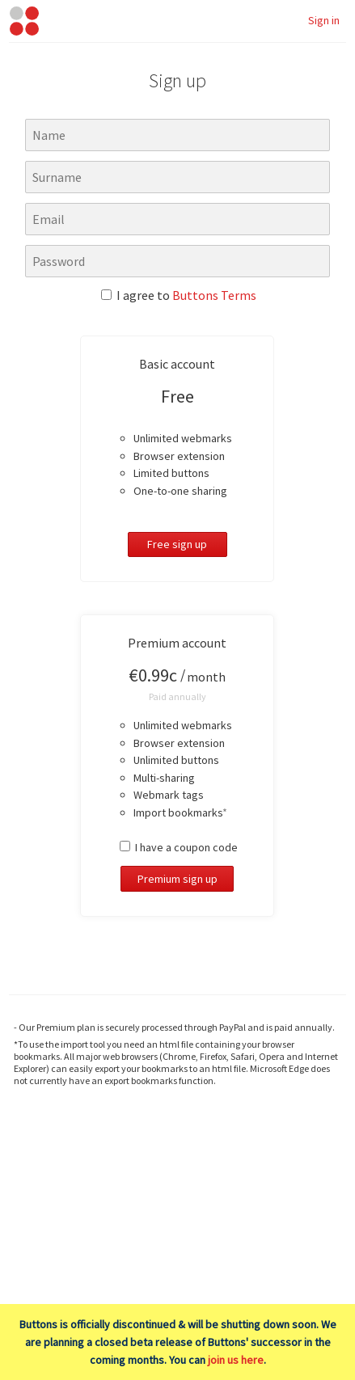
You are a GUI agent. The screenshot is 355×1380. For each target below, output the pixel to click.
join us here (236, 1360)
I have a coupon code (179, 847)
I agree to (178, 295)
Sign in (324, 20)
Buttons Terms (214, 295)
